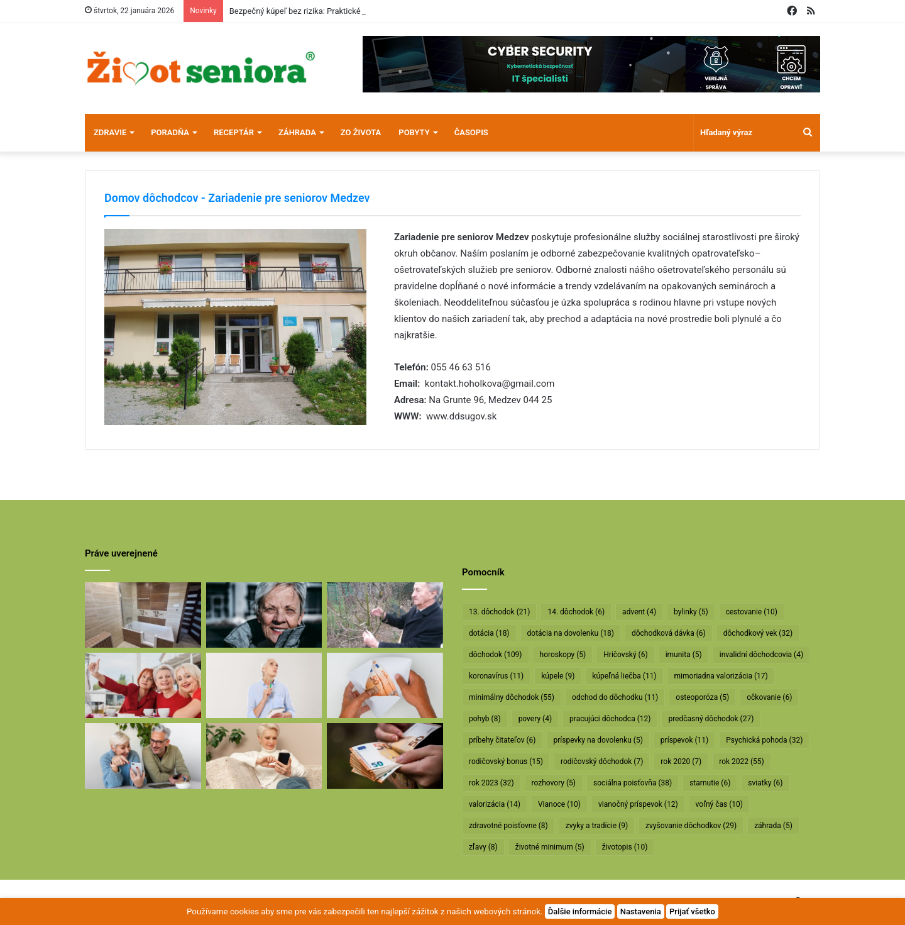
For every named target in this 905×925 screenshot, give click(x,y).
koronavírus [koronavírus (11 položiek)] (496, 676)
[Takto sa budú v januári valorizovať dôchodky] (264, 756)
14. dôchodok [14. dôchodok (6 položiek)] (576, 611)
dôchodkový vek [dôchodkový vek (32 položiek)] (758, 633)
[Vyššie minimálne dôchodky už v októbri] (385, 756)
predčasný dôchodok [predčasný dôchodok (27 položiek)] (711, 718)
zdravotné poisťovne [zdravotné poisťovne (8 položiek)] (508, 825)
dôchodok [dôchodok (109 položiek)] (495, 654)
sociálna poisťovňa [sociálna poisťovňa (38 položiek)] (632, 782)
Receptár (234, 132)
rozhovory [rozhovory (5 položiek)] (554, 782)
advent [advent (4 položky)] (639, 611)
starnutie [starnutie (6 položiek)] (709, 782)
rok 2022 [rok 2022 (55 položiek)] (741, 761)
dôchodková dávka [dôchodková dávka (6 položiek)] (669, 633)
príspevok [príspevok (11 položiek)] (684, 740)
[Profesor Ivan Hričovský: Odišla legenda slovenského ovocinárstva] (385, 615)
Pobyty (413, 132)
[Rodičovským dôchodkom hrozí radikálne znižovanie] (264, 685)
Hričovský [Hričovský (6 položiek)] (625, 654)
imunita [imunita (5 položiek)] (684, 654)
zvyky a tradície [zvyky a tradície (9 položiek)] (597, 825)
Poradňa (170, 132)
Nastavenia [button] (640, 911)
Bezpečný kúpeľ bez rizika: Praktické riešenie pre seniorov (333, 11)
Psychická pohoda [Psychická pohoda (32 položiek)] (764, 740)
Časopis (471, 132)
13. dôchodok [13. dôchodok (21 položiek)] (499, 611)
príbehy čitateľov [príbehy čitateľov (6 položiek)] (502, 740)
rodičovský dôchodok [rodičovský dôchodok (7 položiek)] (602, 761)
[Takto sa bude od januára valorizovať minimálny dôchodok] (143, 756)
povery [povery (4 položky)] (535, 718)
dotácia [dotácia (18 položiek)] (489, 633)
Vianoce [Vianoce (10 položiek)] (559, 804)
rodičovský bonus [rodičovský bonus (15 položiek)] (506, 761)
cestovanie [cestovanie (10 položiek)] (751, 611)
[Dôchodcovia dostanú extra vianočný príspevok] (143, 685)
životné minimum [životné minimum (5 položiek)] (549, 847)
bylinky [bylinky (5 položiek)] (691, 611)
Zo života (361, 132)
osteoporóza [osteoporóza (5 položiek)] (702, 697)
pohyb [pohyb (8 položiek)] (485, 718)
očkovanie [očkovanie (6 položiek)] (769, 697)
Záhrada (297, 132)
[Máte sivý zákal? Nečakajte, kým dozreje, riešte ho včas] (264, 615)
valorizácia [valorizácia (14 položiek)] (494, 804)
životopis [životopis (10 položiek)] (625, 847)
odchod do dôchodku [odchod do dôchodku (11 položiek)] (615, 697)
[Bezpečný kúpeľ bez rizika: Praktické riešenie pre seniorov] (143, 615)
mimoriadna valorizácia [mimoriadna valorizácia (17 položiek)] (721, 676)
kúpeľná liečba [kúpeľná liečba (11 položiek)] (624, 676)
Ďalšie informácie (580, 911)
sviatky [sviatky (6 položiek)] (765, 782)
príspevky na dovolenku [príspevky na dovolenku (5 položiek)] (597, 740)
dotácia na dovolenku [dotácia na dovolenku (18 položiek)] (570, 633)
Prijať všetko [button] (692, 911)
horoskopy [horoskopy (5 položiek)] (563, 654)
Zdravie (110, 132)
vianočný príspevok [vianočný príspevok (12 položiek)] (638, 804)
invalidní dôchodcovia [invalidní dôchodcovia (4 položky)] (761, 654)
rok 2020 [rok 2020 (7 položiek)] (681, 761)
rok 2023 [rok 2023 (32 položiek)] (491, 782)
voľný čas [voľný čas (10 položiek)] (719, 804)
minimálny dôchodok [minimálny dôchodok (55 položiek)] (511, 697)
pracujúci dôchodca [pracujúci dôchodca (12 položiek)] (609, 718)
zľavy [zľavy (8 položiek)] (483, 847)
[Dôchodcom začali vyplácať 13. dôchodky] (385, 685)
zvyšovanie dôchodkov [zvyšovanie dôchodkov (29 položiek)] (691, 825)
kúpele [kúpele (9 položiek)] (557, 676)
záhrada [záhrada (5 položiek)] (773, 825)
